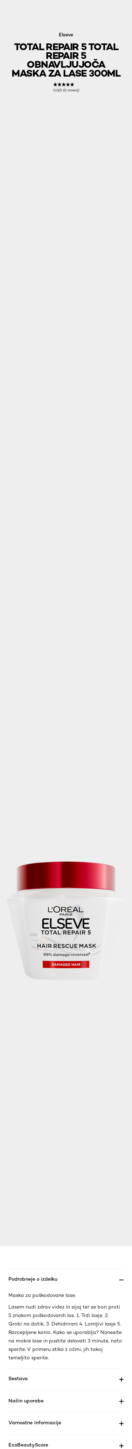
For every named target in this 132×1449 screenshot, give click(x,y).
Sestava (18, 1378)
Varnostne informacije (34, 1422)
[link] (66, 87)
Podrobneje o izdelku (32, 1279)
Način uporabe (26, 1400)
